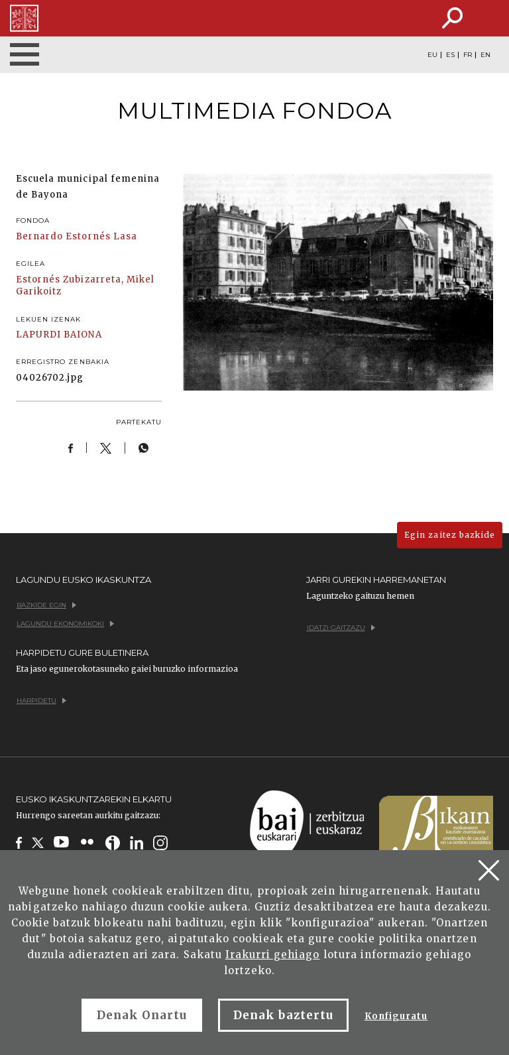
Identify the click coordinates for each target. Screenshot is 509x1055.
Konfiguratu (396, 1016)
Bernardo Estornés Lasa (76, 236)
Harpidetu (41, 700)
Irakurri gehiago (272, 954)
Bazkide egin (46, 605)
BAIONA (82, 334)
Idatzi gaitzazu (341, 627)
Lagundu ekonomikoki (65, 623)
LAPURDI (38, 334)
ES (450, 55)
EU (432, 55)
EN (485, 55)
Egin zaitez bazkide (449, 535)
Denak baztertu (283, 1015)
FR (467, 55)
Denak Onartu (142, 1015)
